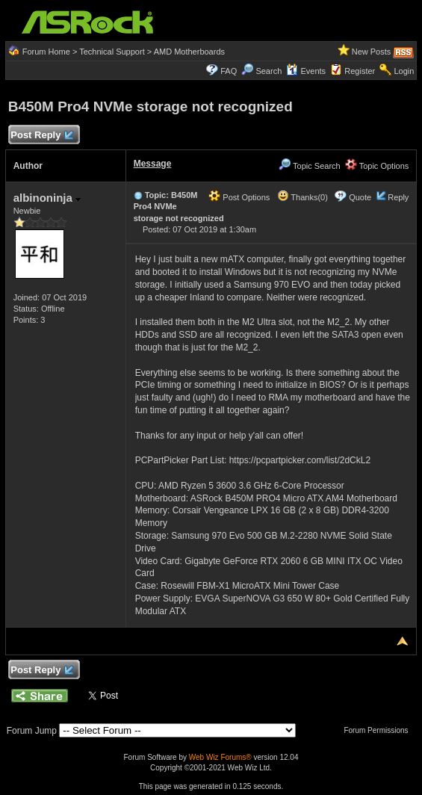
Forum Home (46, 51)
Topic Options (377, 165)
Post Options (239, 197)
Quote (360, 197)
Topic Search (309, 165)
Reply (398, 197)
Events (306, 70)
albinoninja (47, 197)
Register (359, 70)
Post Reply (41, 135)
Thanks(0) (302, 197)
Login (404, 70)
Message (153, 163)
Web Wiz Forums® (220, 757)
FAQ (228, 70)
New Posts (371, 51)
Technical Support (111, 51)
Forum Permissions (379, 730)
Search (268, 70)
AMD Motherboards (189, 51)
